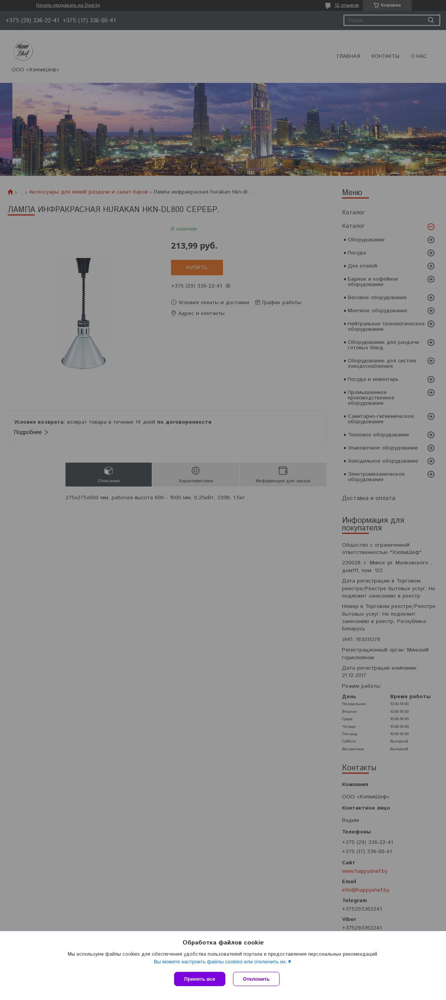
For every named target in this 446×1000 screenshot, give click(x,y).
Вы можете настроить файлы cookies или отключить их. (220, 962)
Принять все (199, 979)
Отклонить (256, 979)
